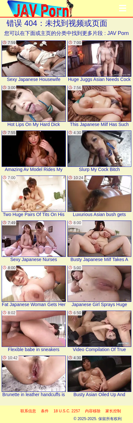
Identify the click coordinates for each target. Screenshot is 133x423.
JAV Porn (117, 33)
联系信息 (28, 411)
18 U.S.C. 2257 (67, 411)
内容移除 (93, 411)
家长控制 (113, 411)
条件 (45, 411)
